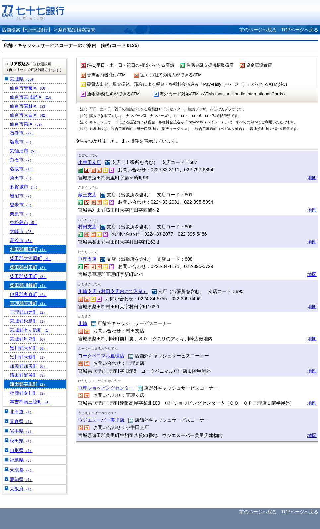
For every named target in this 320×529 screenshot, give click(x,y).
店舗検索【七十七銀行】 (27, 29)
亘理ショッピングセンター (106, 388)
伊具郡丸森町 (28, 294)
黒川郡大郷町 (28, 357)
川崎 (82, 323)
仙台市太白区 (29, 115)
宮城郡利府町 (28, 339)
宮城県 (23, 79)
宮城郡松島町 (28, 321)
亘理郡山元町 (28, 312)
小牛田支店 (89, 162)
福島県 (21, 460)
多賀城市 (24, 186)
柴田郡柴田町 (28, 276)
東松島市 (23, 222)
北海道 (21, 411)
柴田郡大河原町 (30, 258)
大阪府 (21, 488)
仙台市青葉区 (29, 88)
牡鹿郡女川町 (28, 393)
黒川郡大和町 (28, 348)
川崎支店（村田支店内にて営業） (113, 291)
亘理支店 (87, 259)
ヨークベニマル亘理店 (101, 355)
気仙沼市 (23, 150)
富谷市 (21, 240)
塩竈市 (21, 141)
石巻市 (22, 132)
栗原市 (21, 213)
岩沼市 (21, 195)
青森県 (21, 421)
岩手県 (21, 431)
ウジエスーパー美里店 (101, 420)
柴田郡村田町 (28, 267)
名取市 (22, 168)
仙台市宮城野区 (31, 97)
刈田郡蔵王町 (28, 249)
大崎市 (22, 231)
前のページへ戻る (258, 29)
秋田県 (21, 440)
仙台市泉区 (27, 124)
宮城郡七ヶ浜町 (30, 330)
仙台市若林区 (29, 106)
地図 (312, 177)
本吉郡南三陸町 (30, 401)
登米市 (21, 204)
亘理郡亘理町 (28, 303)
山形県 (21, 450)
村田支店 (87, 226)
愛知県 (21, 479)
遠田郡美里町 (28, 384)
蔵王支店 (87, 194)
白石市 (21, 159)
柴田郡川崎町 (28, 285)
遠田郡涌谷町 (28, 375)
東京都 (21, 469)
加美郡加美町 (28, 366)
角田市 (21, 177)
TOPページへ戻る (299, 29)
